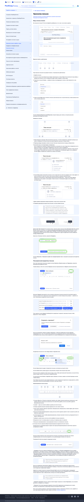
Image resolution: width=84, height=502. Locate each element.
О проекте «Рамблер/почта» (12, 14)
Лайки (32, 497)
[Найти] (73, 6)
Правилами (43, 500)
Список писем (9, 50)
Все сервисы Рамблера (39, 10)
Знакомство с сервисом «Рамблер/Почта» (15, 18)
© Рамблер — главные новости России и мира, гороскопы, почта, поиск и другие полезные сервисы (26, 495)
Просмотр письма (10, 48)
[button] (56, 41)
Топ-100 (36, 497)
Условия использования (10, 497)
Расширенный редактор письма (40, 17)
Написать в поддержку (12, 107)
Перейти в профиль (10, 10)
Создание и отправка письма (12, 45)
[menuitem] (8, 2)
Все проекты (42, 497)
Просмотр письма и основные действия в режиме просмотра (47, 16)
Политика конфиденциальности (23, 497)
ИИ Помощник (9, 75)
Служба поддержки (61, 490)
